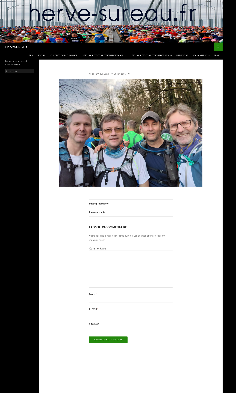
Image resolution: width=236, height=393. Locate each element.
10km (30, 55)
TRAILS (217, 55)
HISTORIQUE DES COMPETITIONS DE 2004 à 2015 (103, 55)
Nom (93, 294)
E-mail (93, 308)
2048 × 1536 (120, 73)
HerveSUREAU (16, 47)
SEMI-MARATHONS (201, 55)
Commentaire (98, 248)
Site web (94, 323)
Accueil (42, 55)
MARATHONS (182, 55)
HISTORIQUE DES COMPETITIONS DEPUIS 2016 (151, 55)
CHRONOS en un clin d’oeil (64, 55)
